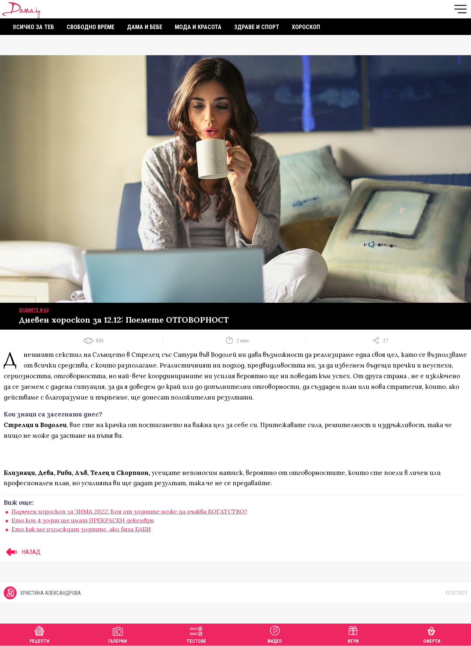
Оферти (431, 634)
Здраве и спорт (256, 27)
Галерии (117, 634)
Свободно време (90, 27)
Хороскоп (306, 27)
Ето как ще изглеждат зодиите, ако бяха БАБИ (81, 529)
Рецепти (39, 634)
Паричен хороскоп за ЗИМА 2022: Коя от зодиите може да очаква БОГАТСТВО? (129, 511)
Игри (353, 634)
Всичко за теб (33, 27)
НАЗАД (22, 552)
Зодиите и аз (34, 310)
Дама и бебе (144, 27)
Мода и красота (198, 27)
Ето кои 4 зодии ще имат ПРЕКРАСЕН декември (82, 520)
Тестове (196, 634)
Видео (275, 634)
